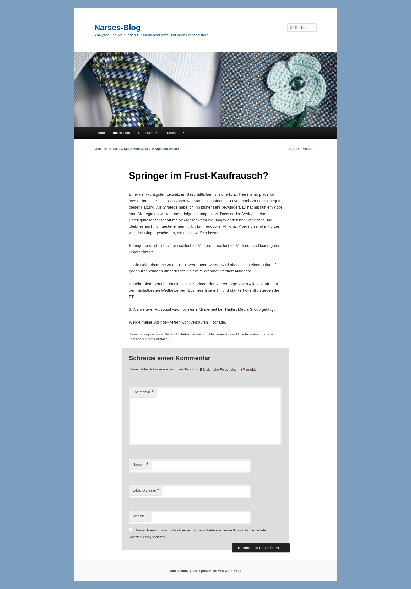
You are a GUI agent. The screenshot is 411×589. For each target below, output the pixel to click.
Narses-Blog (117, 27)
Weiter (310, 149)
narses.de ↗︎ (174, 133)
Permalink (161, 339)
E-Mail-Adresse (146, 490)
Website (139, 516)
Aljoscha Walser (167, 149)
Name (140, 464)
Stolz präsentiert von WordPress (217, 571)
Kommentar (143, 392)
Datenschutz (147, 133)
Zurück (292, 149)
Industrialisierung (194, 334)
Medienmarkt (219, 334)
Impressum (121, 133)
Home (100, 133)
